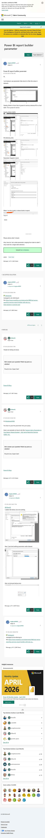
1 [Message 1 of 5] (8, 261)
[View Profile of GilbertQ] (13, 338)
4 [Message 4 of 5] (8, 310)
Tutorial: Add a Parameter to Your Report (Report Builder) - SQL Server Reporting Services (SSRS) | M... (22, 432)
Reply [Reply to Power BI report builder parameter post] (37, 265)
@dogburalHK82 (10, 421)
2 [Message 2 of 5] (8, 478)
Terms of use (4, 824)
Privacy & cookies (5, 821)
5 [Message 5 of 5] (8, 393)
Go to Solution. (24, 250)
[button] (28, 55)
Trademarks (4, 827)
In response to (14, 286)
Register (19, 23)
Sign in (25, 23)
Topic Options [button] (37, 55)
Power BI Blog (7, 385)
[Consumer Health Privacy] (22, 833)
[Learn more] (8, 702)
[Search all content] (30, 27)
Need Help (11, 257)
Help (31, 23)
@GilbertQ (8, 296)
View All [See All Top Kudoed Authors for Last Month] (6, 779)
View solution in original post (12, 304)
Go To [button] (36, 23)
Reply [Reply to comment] (37, 314)
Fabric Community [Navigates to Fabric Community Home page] (19, 15)
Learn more (5, 10)
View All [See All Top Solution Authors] (6, 743)
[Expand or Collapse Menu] (2, 19)
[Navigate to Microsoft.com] (6, 15)
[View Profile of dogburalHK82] (12, 63)
